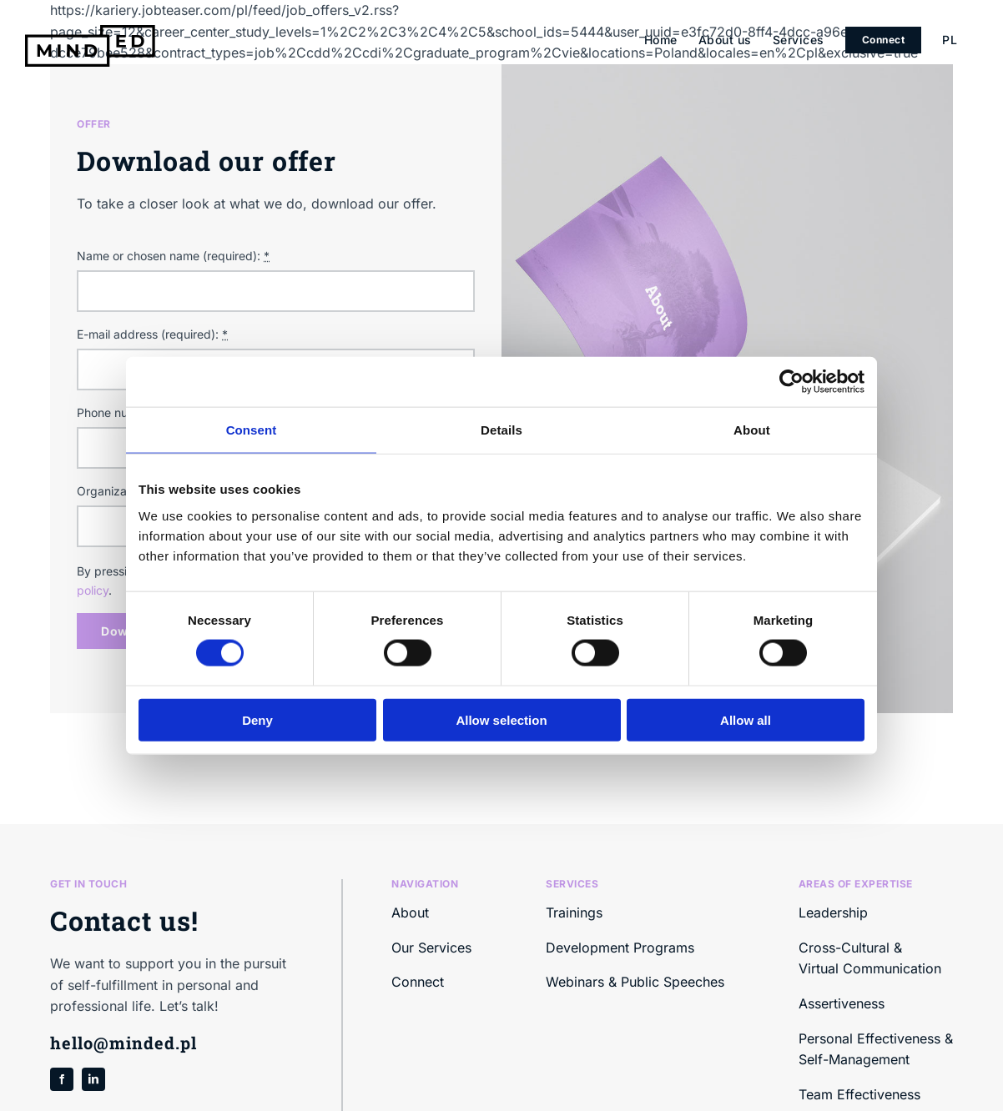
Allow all (745, 719)
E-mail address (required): (152, 334)
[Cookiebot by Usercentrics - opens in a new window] (791, 382)
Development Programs (620, 947)
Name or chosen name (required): (173, 256)
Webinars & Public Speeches (635, 981)
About (410, 912)
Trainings (574, 912)
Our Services (431, 947)
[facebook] (61, 1079)
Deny (257, 719)
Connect (417, 981)
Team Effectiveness (859, 1094)
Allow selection (501, 719)
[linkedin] (93, 1079)
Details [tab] (501, 430)
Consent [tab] (251, 430)
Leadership (833, 912)
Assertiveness (842, 1003)
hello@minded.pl (123, 1042)
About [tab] (751, 430)
